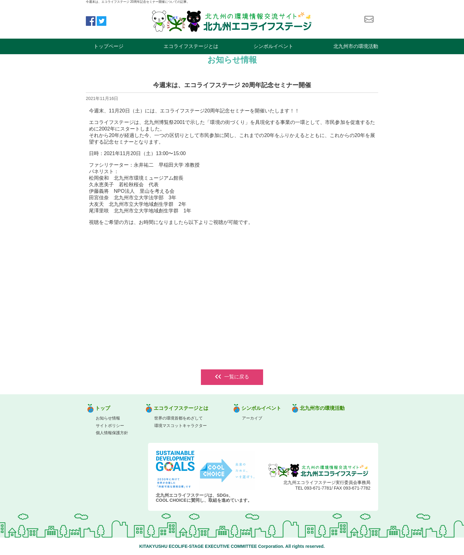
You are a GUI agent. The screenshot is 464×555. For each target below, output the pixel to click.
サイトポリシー (110, 425)
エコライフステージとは (191, 46)
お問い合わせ (369, 19)
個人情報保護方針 (112, 432)
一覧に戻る (232, 376)
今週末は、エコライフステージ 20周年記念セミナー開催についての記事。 (138, 1)
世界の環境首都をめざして (178, 418)
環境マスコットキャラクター (180, 425)
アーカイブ (252, 418)
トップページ (108, 46)
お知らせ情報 (108, 418)
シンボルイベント (273, 46)
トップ (102, 408)
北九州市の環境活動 (355, 46)
